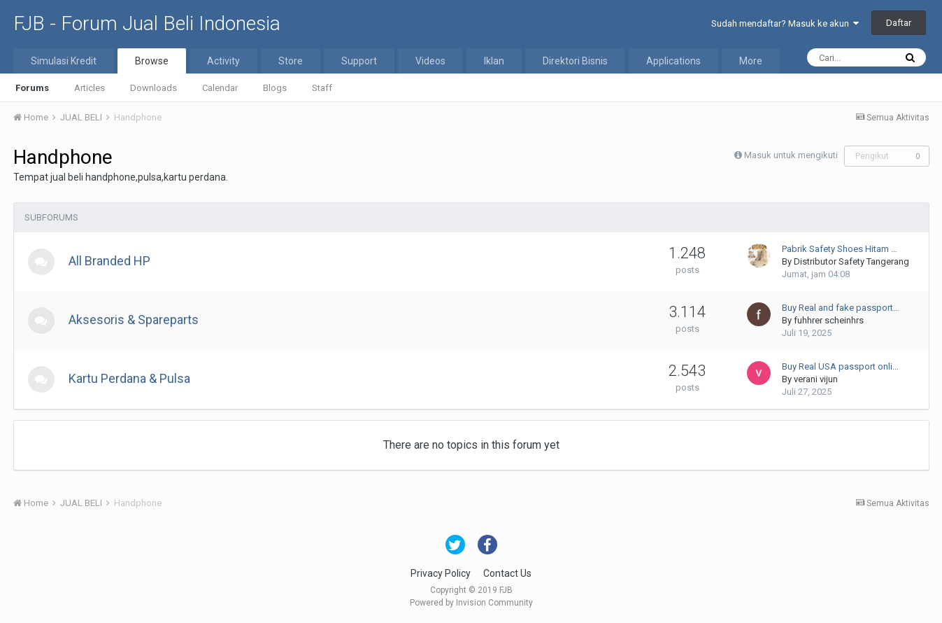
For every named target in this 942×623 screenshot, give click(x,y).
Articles (89, 88)
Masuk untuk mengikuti (791, 155)
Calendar (220, 88)
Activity (223, 60)
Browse (152, 60)
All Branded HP (111, 260)
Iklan (494, 60)
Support (359, 60)
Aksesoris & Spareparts (135, 319)
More (750, 60)
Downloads (153, 88)
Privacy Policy (441, 573)
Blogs (275, 88)
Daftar (898, 23)
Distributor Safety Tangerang (851, 261)
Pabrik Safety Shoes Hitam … (839, 249)
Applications (673, 60)
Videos (430, 60)
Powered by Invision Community (471, 603)
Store (290, 60)
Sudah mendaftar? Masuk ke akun (785, 23)
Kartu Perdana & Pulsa (131, 378)
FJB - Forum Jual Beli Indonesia (146, 23)
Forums (32, 88)
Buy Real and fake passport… (840, 307)
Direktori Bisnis (575, 60)
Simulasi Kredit (64, 60)
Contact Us (507, 573)
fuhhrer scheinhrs (829, 320)
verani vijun (816, 379)
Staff (322, 88)
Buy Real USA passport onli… (840, 366)
